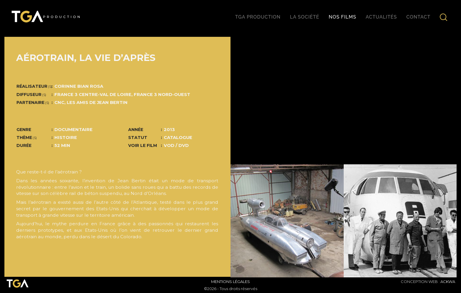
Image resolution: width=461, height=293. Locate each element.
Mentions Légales (230, 281)
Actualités (381, 17)
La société (304, 17)
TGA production (257, 17)
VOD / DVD (176, 145)
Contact (418, 17)
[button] (247, 221)
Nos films (342, 17)
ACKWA (447, 281)
